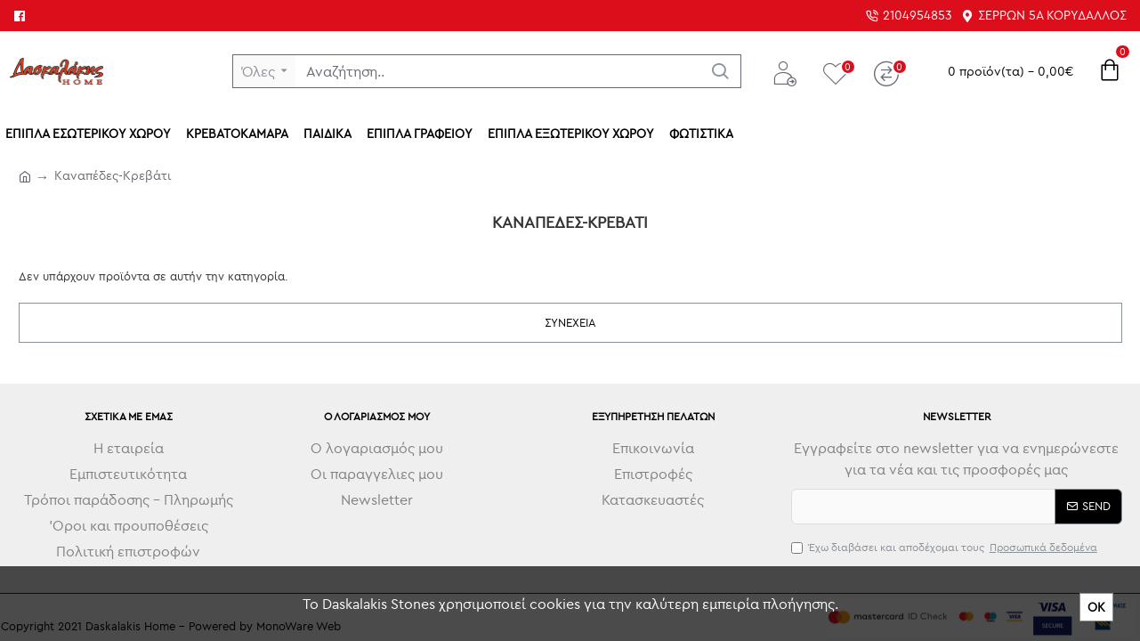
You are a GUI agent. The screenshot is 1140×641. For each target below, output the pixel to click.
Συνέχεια (570, 322)
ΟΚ (1096, 607)
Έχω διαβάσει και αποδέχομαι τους (945, 548)
